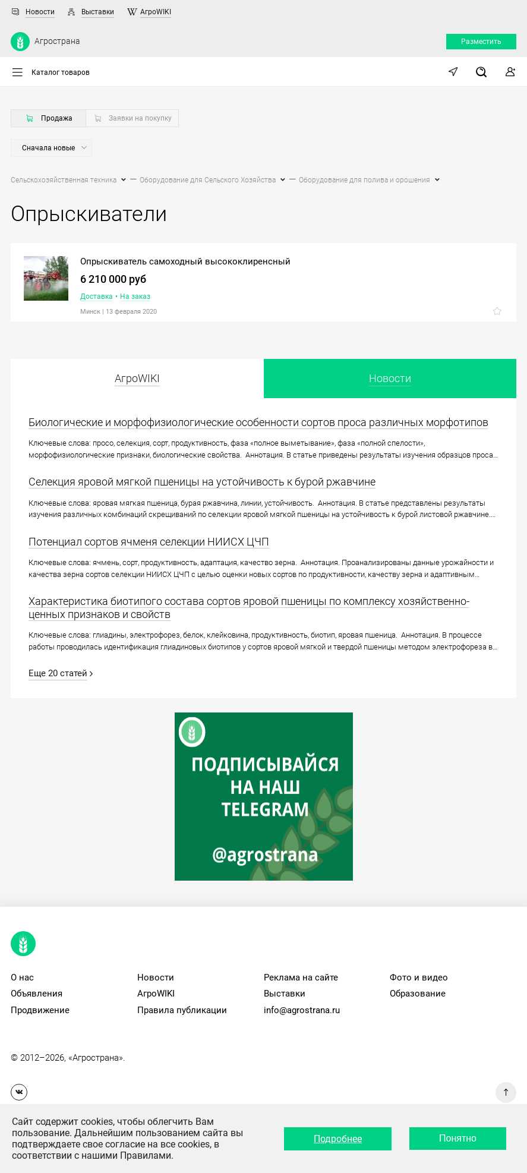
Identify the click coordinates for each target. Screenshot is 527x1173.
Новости (40, 12)
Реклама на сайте (301, 977)
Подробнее (338, 1138)
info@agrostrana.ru (302, 1010)
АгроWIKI (155, 12)
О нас (22, 977)
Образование (418, 993)
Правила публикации (182, 1010)
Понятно (457, 1138)
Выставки (97, 12)
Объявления (36, 993)
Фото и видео (419, 977)
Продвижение (40, 1010)
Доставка (96, 296)
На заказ (135, 296)
